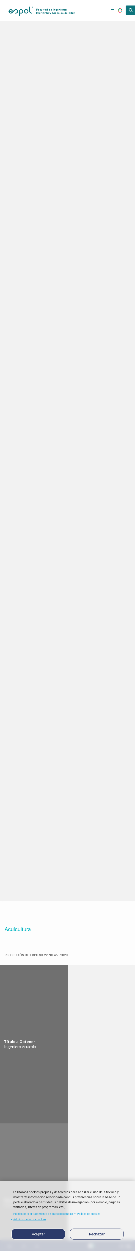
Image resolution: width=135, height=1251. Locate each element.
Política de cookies (88, 1213)
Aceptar (38, 1234)
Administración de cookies (29, 1219)
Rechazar (97, 1234)
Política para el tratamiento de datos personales (43, 1213)
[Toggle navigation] (113, 10)
